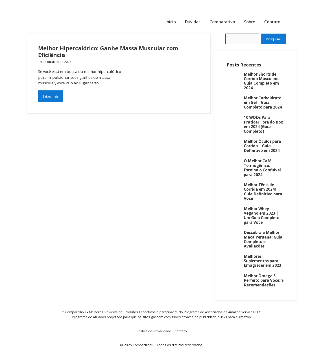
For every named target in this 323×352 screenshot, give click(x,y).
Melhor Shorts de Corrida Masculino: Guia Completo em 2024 (262, 81)
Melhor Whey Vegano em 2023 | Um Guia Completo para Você (261, 215)
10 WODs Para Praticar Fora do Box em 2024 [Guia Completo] (263, 124)
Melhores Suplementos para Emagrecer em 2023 (262, 261)
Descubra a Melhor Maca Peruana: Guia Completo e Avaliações (263, 239)
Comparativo (222, 21)
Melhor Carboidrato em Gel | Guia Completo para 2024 (263, 102)
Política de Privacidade (153, 331)
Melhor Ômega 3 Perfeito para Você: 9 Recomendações (264, 280)
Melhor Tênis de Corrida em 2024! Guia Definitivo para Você (263, 191)
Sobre (249, 21)
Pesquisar (273, 39)
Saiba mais (51, 96)
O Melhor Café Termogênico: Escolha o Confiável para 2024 (262, 167)
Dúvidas (193, 21)
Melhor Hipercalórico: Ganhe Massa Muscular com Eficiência (108, 51)
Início (170, 21)
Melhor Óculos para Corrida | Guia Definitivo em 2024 (262, 146)
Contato (272, 21)
